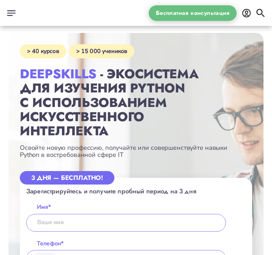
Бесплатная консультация (193, 13)
